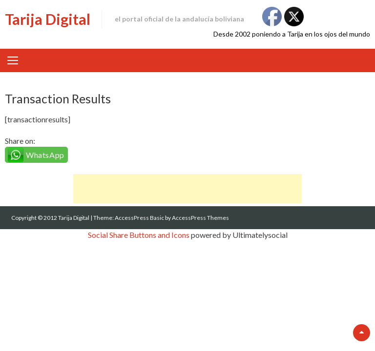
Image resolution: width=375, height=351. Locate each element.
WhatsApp (45, 154)
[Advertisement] (187, 188)
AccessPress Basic (139, 217)
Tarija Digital (47, 19)
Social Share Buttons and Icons (138, 234)
